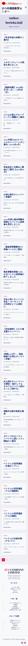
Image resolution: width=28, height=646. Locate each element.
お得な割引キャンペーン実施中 (14, 195)
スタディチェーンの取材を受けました (14, 63)
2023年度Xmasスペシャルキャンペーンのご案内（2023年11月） (14, 142)
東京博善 (15, 625)
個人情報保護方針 (15, 608)
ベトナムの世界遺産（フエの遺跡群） (13, 489)
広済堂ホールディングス (15, 620)
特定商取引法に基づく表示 (15, 609)
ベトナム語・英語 (15, 587)
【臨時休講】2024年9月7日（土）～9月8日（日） (13, 89)
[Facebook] (22, 643)
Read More (8, 51)
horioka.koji (7, 42)
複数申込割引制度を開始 (14, 412)
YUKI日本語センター (15, 629)
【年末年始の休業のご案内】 (14, 38)
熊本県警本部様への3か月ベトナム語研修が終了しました (14, 274)
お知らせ (5, 34)
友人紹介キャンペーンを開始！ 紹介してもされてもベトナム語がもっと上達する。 (14, 385)
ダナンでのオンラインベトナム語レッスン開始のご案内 (14, 438)
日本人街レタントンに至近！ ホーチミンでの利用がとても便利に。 (14, 303)
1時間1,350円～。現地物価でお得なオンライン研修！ (14, 356)
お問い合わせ (15, 592)
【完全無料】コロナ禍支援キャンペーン (14, 330)
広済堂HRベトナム (15, 627)
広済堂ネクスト (15, 623)
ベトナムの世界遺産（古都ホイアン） (13, 464)
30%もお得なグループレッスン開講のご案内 (14, 115)
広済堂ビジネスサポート (15, 622)
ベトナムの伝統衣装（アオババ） (13, 539)
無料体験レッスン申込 (15, 589)
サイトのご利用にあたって (15, 603)
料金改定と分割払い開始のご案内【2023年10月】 (14, 169)
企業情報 (15, 604)
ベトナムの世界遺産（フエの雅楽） (13, 514)
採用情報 (15, 606)
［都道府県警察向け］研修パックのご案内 (14, 247)
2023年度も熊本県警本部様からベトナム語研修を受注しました (14, 222)
